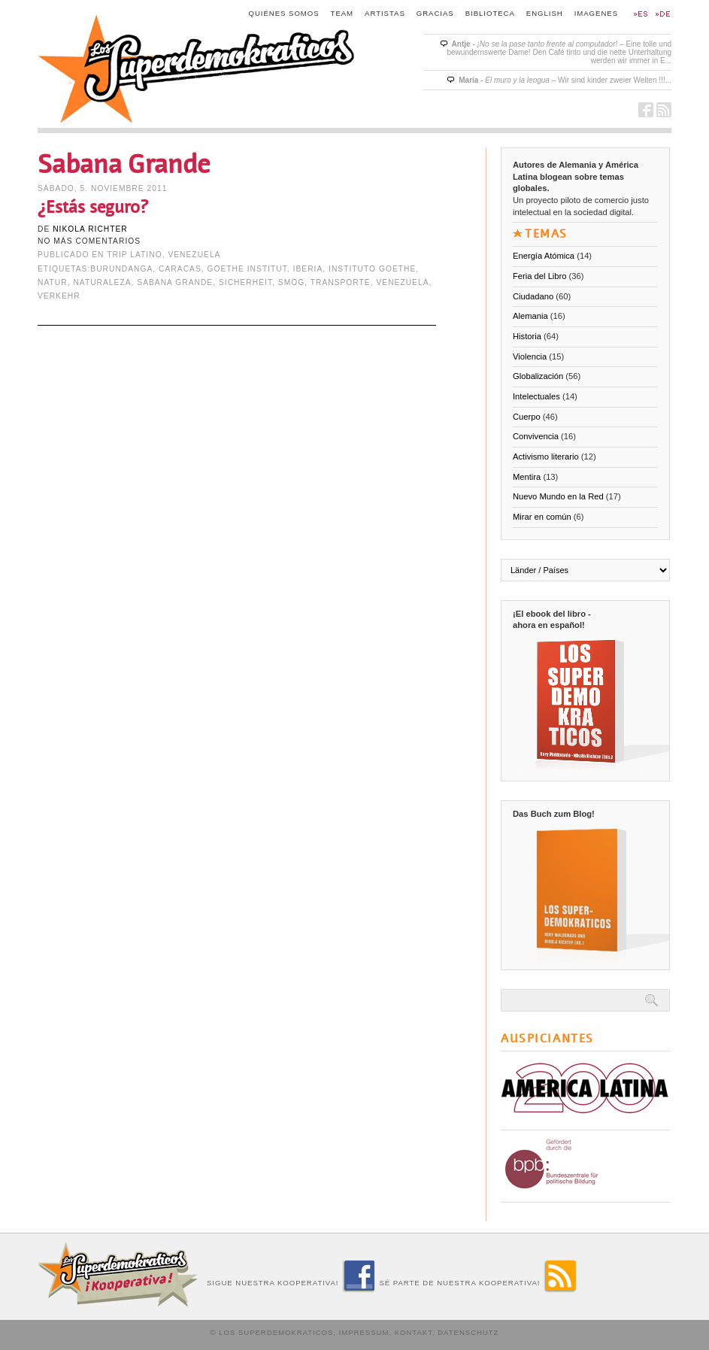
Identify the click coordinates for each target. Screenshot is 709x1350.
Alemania (530, 315)
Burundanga (121, 269)
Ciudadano (533, 296)
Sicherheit (245, 282)
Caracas (180, 269)
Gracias (435, 13)
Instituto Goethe (372, 269)
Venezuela (194, 254)
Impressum (364, 1332)
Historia (527, 336)
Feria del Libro (540, 276)
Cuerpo (527, 416)
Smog (291, 282)
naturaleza (102, 282)
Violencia (530, 356)
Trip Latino (134, 254)
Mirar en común (542, 516)
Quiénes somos (284, 13)
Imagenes (596, 13)
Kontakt (413, 1332)
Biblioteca (490, 13)
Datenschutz (468, 1332)
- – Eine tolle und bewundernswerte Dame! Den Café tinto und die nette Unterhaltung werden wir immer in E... (559, 52)
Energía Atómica (543, 255)
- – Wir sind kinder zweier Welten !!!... (565, 80)
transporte (341, 282)
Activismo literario (546, 456)
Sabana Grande (175, 282)
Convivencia (536, 436)
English (544, 13)
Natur (53, 282)
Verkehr (59, 296)
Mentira (527, 476)
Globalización (538, 376)
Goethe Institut (247, 269)
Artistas (385, 13)
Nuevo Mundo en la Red (558, 496)
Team (342, 13)
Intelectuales (536, 396)
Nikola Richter (90, 229)
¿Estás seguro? (93, 207)
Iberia (308, 269)
